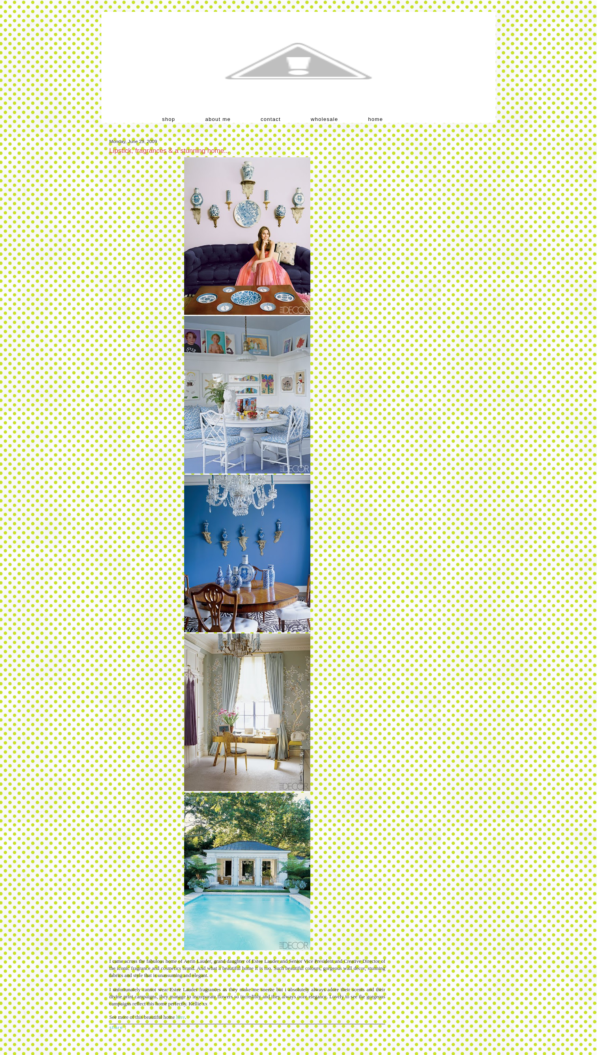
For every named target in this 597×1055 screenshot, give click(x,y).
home (375, 119)
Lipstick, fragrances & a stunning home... (169, 150)
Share (116, 1027)
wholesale (324, 119)
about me (218, 119)
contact (271, 119)
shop (168, 119)
